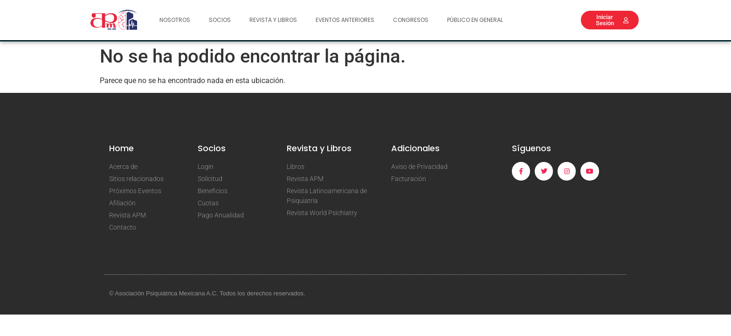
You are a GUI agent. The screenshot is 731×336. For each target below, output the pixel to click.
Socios (220, 20)
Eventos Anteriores (345, 20)
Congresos (410, 20)
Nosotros (174, 20)
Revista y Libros (273, 20)
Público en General (475, 20)
